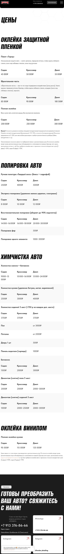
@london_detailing (41, 550)
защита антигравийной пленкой (10, 457)
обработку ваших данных (9, 549)
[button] (52, 2)
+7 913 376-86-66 (14, 525)
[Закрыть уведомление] (33, 547)
